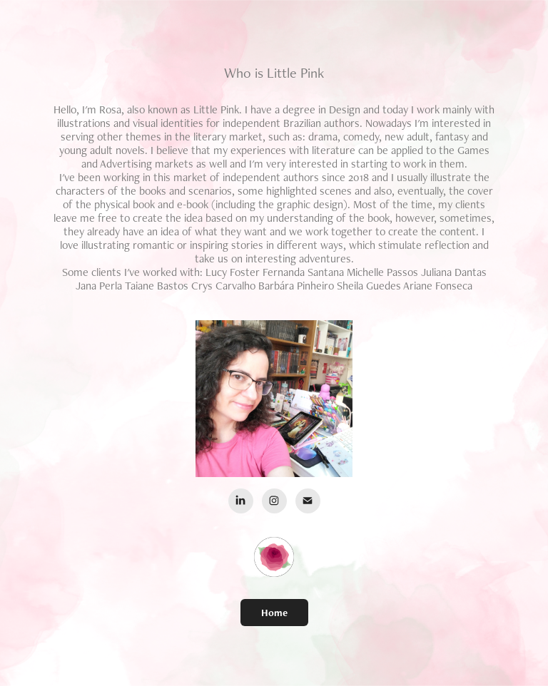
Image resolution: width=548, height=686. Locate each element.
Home (274, 612)
